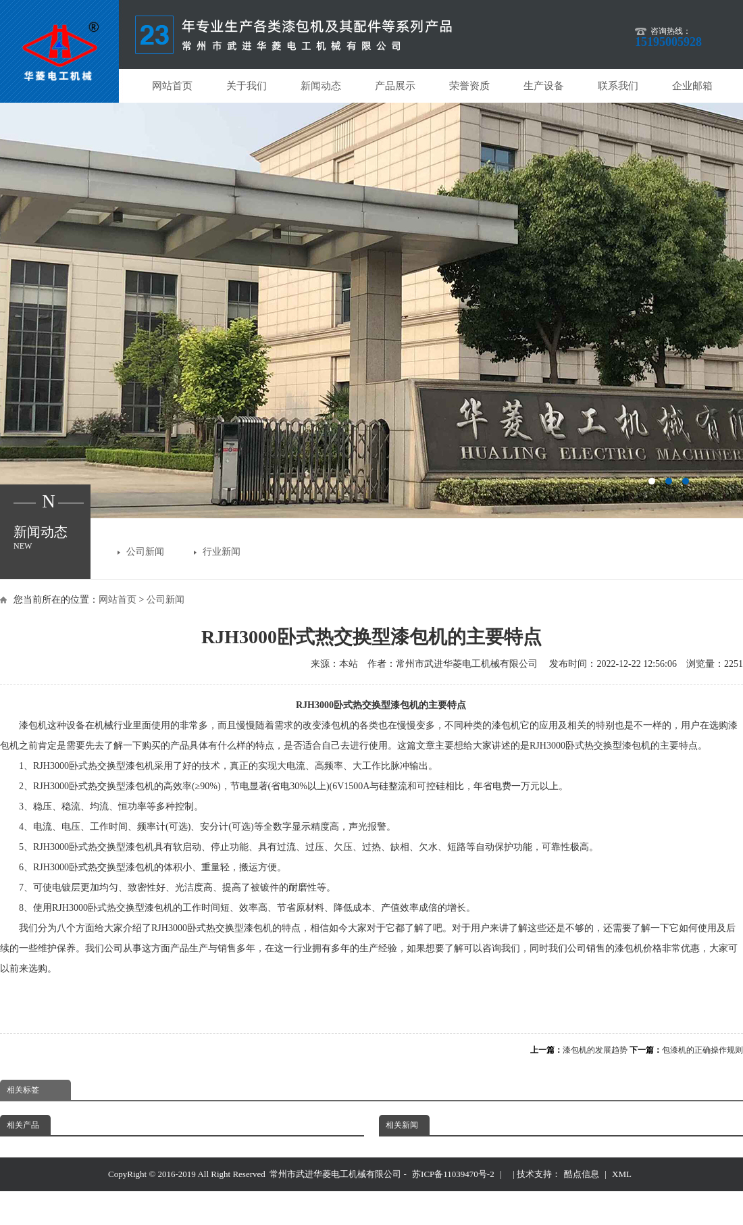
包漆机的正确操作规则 (702, 1050)
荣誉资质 (469, 85)
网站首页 (172, 85)
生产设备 (543, 85)
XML (622, 1174)
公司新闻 (145, 552)
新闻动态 (321, 85)
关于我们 (246, 85)
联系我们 (618, 85)
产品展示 (395, 85)
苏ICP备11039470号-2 (453, 1174)
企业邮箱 (692, 85)
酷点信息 (581, 1174)
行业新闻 (221, 552)
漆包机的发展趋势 (595, 1050)
